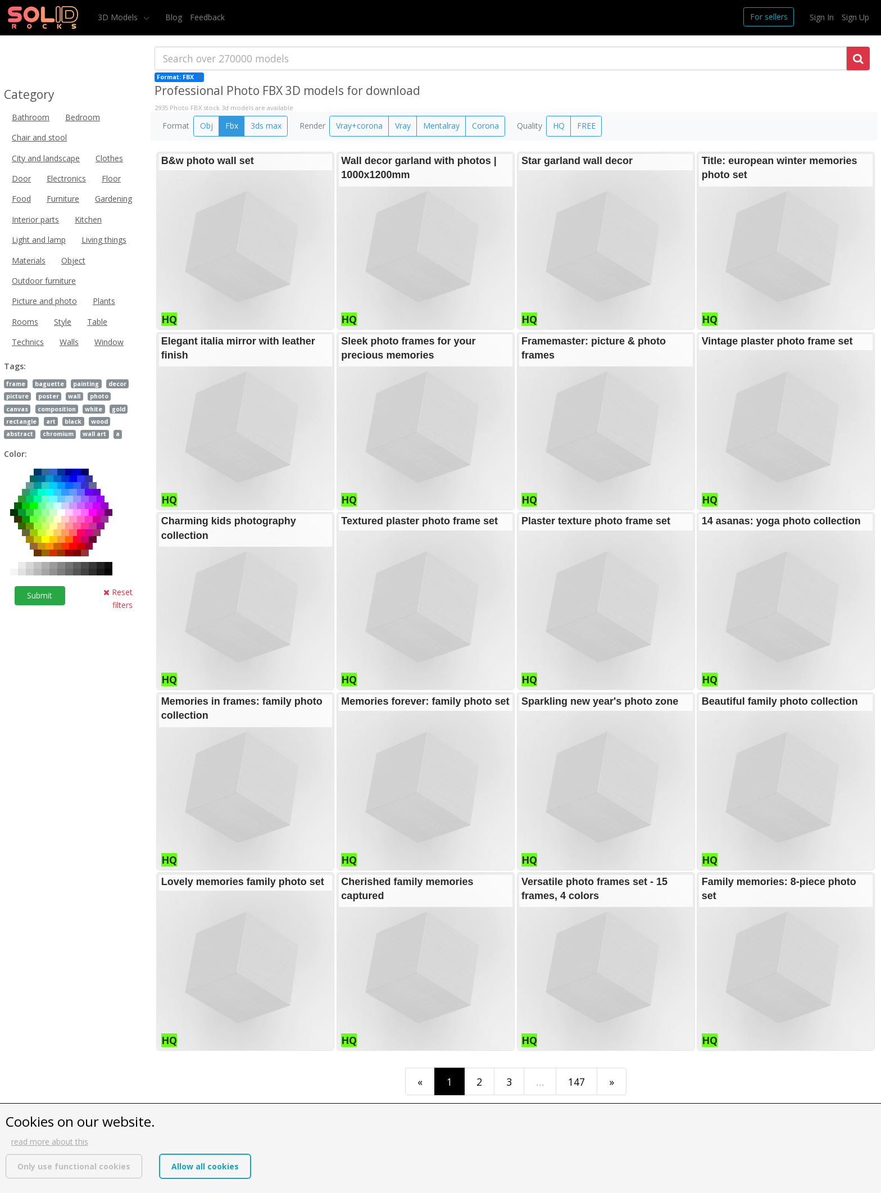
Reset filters (118, 598)
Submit (39, 595)
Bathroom (30, 117)
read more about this (49, 1141)
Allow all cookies (205, 1166)
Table (97, 321)
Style (62, 321)
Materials (29, 260)
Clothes (109, 158)
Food (21, 198)
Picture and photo (44, 301)
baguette (49, 384)
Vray (403, 125)
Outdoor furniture (44, 280)
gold (118, 409)
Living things (103, 239)
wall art (94, 434)
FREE (586, 125)
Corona (485, 125)
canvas (17, 409)
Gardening (113, 198)
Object (73, 260)
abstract (19, 434)
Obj (206, 125)
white (93, 409)
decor (117, 384)
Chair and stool (39, 137)
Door (21, 178)
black (73, 421)
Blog (173, 17)
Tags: (15, 366)
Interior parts (35, 219)
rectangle (21, 421)
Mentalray (441, 125)
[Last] (611, 1081)
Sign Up (855, 17)
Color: (15, 453)
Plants (104, 301)
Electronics (66, 178)
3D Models (119, 17)
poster (48, 396)
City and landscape (46, 158)
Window (109, 342)
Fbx (231, 125)
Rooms (25, 321)
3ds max (266, 125)
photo (99, 396)
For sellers (769, 16)
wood (99, 421)
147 (576, 1081)
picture (17, 396)
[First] (420, 1081)
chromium (58, 434)
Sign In (822, 17)
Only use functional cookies (73, 1166)
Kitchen (88, 219)
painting (86, 384)
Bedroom (82, 117)
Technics (28, 342)
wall (74, 396)
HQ (559, 125)
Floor (111, 178)
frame (15, 384)
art (51, 421)
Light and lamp (39, 239)
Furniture (63, 198)
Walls (69, 342)
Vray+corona (359, 125)
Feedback (207, 17)
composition (57, 409)
